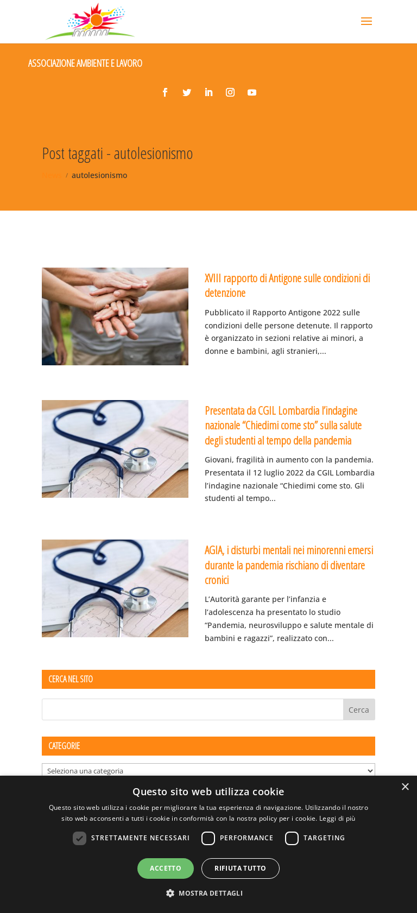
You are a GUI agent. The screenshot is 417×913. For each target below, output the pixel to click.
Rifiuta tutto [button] (240, 868)
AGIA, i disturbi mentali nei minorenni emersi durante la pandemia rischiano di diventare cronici (289, 564)
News (52, 175)
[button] (208, 893)
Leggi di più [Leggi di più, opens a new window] (337, 818)
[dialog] (208, 844)
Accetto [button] (165, 868)
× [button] (405, 787)
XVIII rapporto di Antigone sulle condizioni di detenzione (287, 285)
